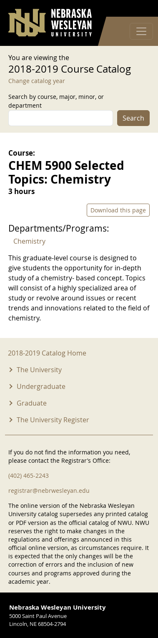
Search (133, 118)
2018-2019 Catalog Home (47, 353)
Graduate (32, 403)
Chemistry (29, 241)
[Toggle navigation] (141, 31)
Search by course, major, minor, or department (56, 101)
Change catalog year (36, 81)
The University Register (53, 419)
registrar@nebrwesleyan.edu (49, 490)
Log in (138, 9)
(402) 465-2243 (28, 475)
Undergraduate (41, 386)
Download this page (118, 210)
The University (39, 369)
